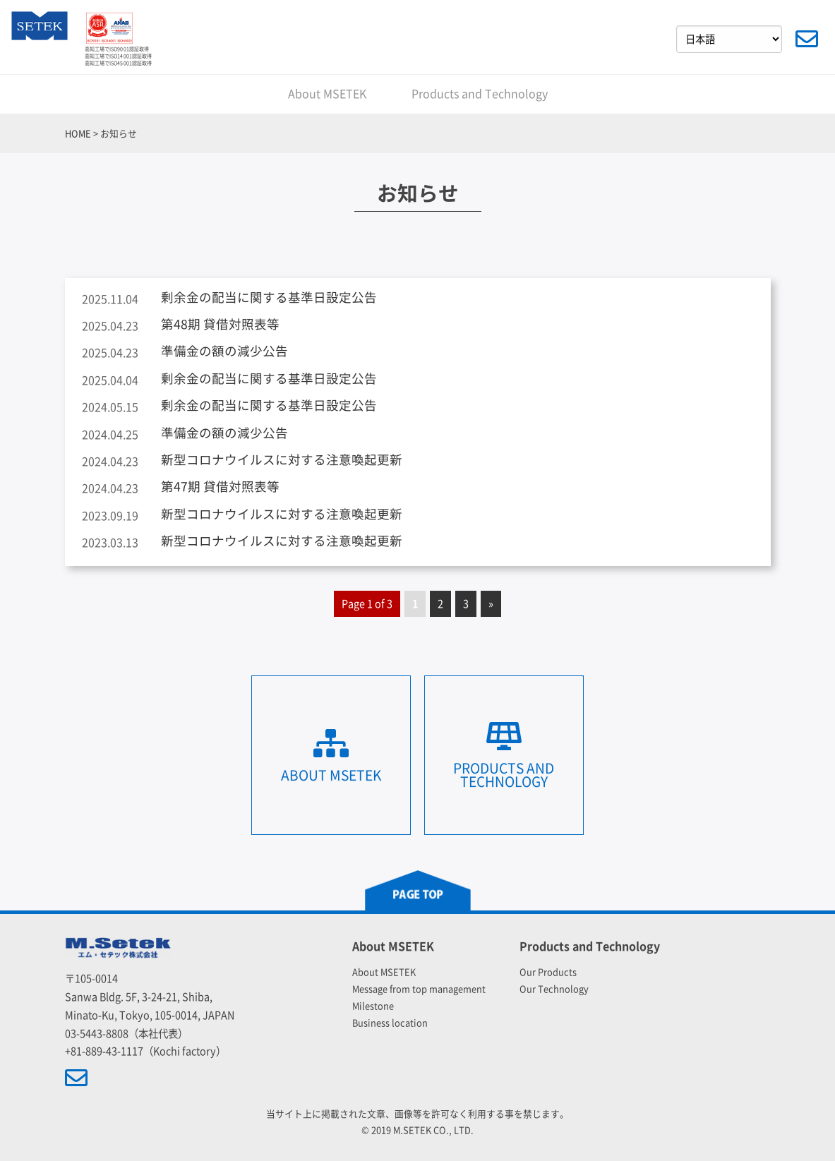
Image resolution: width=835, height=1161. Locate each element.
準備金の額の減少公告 (224, 351)
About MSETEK (327, 94)
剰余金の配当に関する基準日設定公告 (269, 297)
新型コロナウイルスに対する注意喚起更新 (281, 460)
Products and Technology (480, 94)
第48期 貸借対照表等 (220, 324)
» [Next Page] (490, 603)
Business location (390, 1023)
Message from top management (419, 989)
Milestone (373, 1006)
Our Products (548, 972)
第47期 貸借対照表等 (220, 487)
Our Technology (554, 989)
